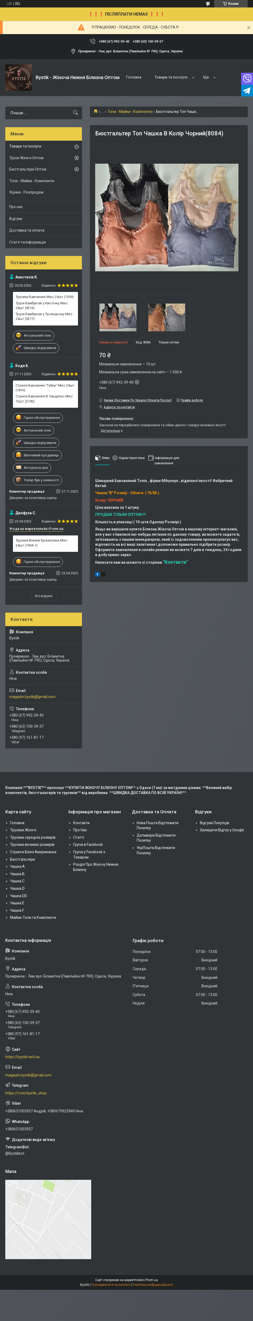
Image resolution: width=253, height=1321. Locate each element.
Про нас (16, 207)
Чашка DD (18, 896)
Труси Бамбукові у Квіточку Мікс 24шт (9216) (42, 305)
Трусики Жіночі (23, 830)
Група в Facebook (88, 844)
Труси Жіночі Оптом (26, 158)
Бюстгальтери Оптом (27, 169)
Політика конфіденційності (153, 1285)
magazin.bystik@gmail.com (32, 697)
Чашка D (17, 888)
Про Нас (80, 830)
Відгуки (15, 219)
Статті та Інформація (27, 242)
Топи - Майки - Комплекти (130, 111)
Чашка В (17, 874)
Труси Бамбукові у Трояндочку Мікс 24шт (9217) (44, 316)
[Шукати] (75, 113)
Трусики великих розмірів (32, 844)
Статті (78, 837)
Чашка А (17, 866)
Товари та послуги (171, 77)
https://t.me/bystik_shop (26, 1093)
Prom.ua (152, 1280)
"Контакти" (175, 562)
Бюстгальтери (22, 859)
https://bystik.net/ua (22, 1057)
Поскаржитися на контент (110, 1285)
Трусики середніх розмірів (33, 837)
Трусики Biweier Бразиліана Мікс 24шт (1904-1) (41, 542)
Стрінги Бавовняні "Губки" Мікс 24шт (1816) (45, 387)
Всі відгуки (43, 596)
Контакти (81, 823)
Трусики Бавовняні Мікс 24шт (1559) (45, 297)
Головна (133, 77)
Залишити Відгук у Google (222, 830)
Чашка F (17, 910)
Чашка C (17, 881)
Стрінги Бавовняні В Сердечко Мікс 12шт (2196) (44, 398)
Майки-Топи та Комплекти (33, 917)
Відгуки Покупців (214, 823)
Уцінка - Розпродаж (26, 192)
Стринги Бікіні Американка (33, 852)
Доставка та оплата (26, 230)
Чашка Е (17, 903)
